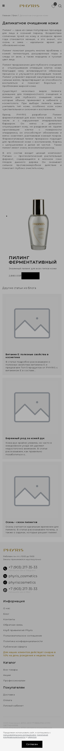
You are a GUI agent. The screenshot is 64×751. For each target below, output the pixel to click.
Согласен (32, 744)
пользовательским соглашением (19, 735)
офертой (32, 737)
